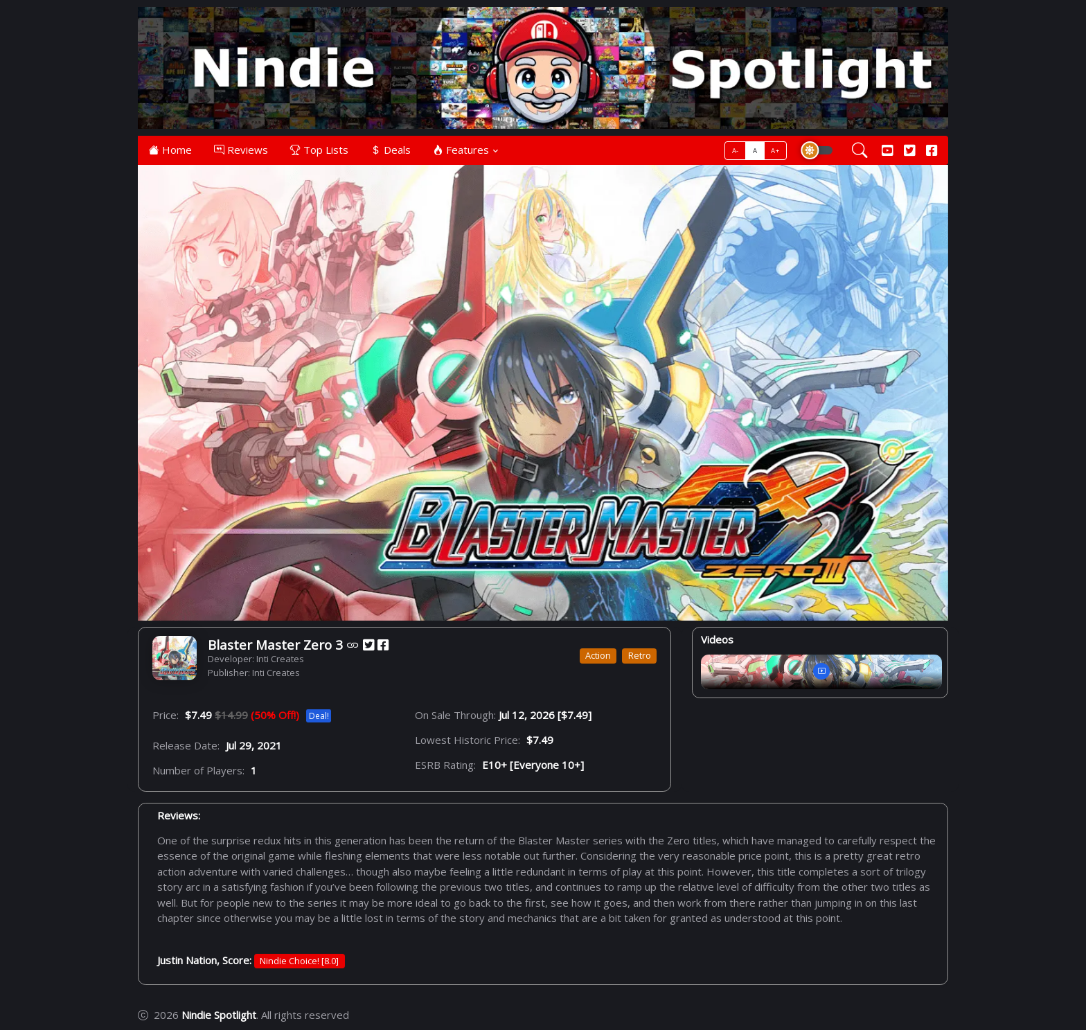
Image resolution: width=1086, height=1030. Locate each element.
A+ (775, 150)
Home (170, 150)
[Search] (860, 151)
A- (735, 150)
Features (461, 150)
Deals (391, 150)
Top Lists (319, 150)
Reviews (241, 150)
